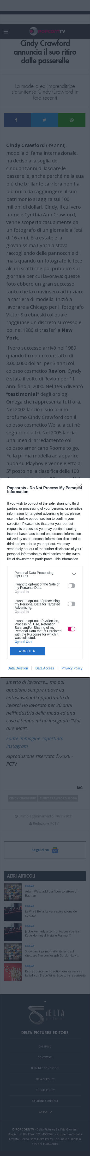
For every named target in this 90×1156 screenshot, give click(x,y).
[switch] (71, 585)
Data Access (44, 668)
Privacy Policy (71, 668)
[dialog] (45, 578)
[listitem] (45, 574)
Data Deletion (18, 668)
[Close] (80, 488)
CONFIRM (27, 651)
